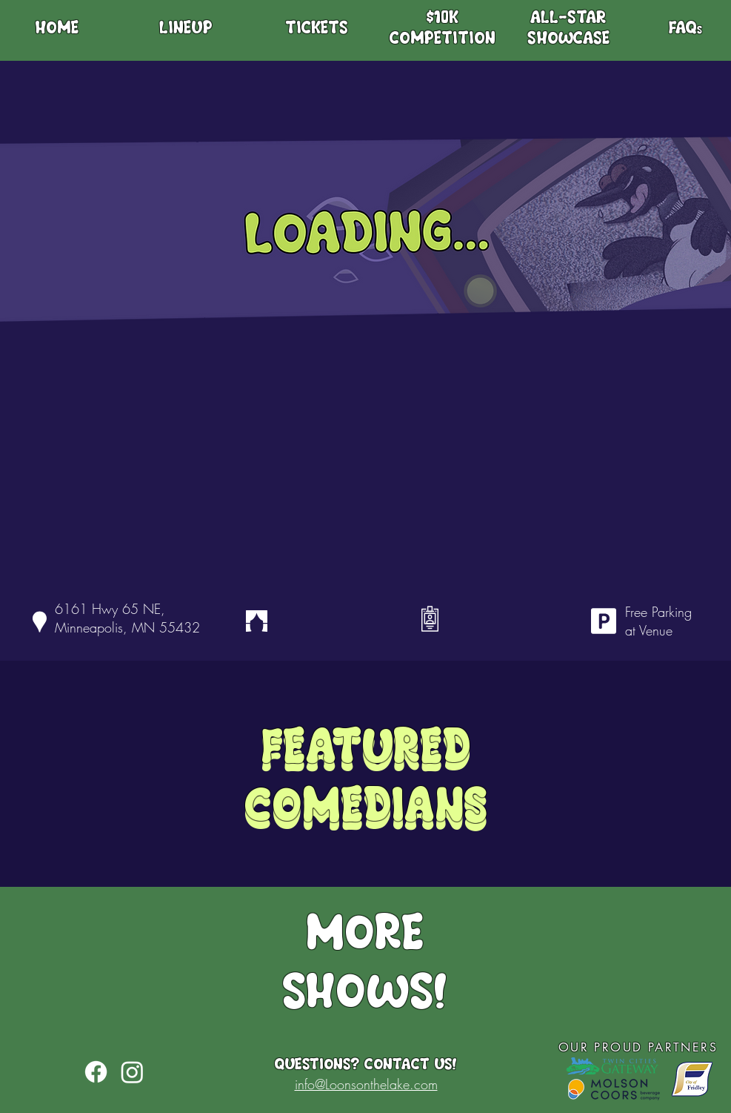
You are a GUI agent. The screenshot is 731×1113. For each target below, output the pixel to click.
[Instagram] (132, 1071)
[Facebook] (95, 1071)
